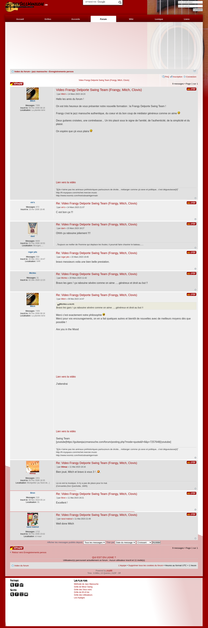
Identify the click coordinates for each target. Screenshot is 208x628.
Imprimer (194, 70)
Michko (64, 278)
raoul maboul (66, 519)
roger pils (65, 257)
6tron (63, 498)
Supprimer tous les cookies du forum (145, 565)
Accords (75, 19)
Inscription (177, 77)
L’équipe (122, 565)
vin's (63, 207)
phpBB (109, 571)
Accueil (20, 19)
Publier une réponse (16, 84)
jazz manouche (39, 71)
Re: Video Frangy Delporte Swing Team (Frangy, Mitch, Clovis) (96, 203)
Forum (103, 19)
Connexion (191, 77)
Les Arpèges (79, 598)
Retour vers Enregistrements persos (29, 552)
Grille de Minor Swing (83, 587)
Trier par (121, 542)
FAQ (167, 77)
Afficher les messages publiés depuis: (76, 542)
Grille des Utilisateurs (83, 595)
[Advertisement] (104, 45)
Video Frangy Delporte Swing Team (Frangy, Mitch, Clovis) (104, 80)
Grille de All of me (81, 592)
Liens (186, 19)
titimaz (64, 467)
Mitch (63, 94)
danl (63, 228)
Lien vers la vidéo (66, 182)
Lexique (159, 19)
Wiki (131, 19)
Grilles (48, 19)
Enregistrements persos (61, 71)
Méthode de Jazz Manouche (86, 584)
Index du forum (22, 71)
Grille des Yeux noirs (83, 589)
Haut (195, 198)
